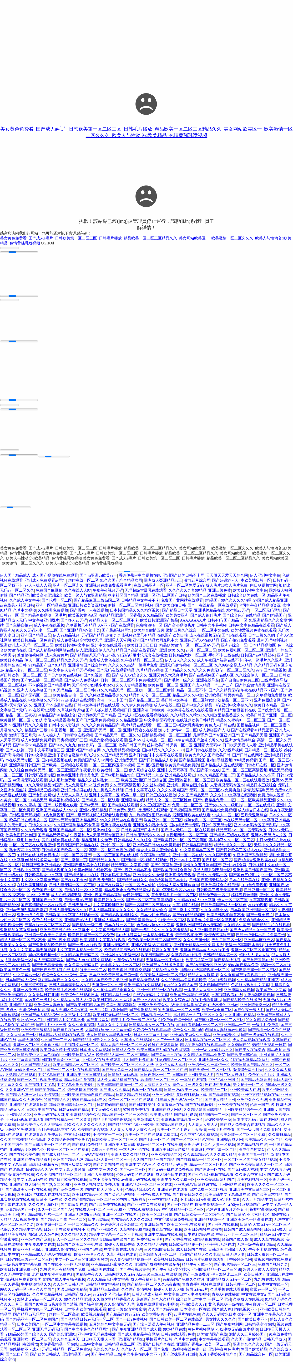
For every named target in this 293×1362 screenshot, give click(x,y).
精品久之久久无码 (72, 660)
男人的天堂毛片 (13, 825)
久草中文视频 (24, 610)
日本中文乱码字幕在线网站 (256, 1120)
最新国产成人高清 (237, 1239)
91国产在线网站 (110, 885)
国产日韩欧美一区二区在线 (47, 1145)
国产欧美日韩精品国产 (85, 1005)
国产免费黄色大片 (141, 920)
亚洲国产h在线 (90, 1249)
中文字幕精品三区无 (197, 850)
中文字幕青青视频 (24, 1060)
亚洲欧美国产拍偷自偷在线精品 (87, 1095)
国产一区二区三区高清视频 (244, 770)
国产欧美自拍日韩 (170, 605)
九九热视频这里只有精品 (135, 635)
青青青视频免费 (188, 935)
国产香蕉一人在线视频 (89, 610)
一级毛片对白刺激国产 (109, 1010)
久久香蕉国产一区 (21, 1035)
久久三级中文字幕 (76, 1015)
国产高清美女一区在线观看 (28, 1189)
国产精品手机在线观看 (271, 925)
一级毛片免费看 (265, 1025)
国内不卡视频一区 (43, 955)
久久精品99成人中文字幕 (195, 900)
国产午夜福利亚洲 (166, 865)
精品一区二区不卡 (191, 690)
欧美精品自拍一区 (68, 695)
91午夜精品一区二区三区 (142, 660)
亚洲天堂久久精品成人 (130, 1155)
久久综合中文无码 (250, 1174)
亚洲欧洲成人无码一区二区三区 (26, 645)
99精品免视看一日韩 (269, 1045)
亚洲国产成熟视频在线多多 (157, 1264)
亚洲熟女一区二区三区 (32, 1339)
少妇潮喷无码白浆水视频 (237, 1329)
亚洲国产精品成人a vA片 (57, 810)
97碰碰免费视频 (136, 1110)
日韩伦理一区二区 (241, 1284)
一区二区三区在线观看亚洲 (32, 845)
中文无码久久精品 (106, 1110)
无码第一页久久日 (107, 985)
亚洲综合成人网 (229, 1140)
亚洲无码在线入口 (49, 1115)
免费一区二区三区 (187, 805)
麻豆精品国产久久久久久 (59, 980)
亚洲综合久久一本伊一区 (209, 1065)
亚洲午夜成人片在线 (153, 1194)
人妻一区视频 (223, 1145)
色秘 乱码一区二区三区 (97, 745)
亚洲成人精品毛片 (109, 920)
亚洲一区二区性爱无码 (185, 585)
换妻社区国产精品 (123, 595)
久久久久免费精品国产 (100, 725)
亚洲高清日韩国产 (24, 765)
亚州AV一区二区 (31, 1020)
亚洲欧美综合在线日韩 (220, 885)
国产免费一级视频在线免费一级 (180, 1349)
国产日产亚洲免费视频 (95, 720)
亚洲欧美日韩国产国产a (253, 870)
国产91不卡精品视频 (30, 745)
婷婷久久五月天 (165, 950)
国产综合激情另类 (250, 685)
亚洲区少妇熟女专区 (150, 825)
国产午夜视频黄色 (135, 1269)
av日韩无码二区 (136, 895)
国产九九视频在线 (108, 1165)
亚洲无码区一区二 (36, 695)
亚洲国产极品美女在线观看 (86, 865)
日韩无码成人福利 (147, 1294)
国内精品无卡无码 (184, 825)
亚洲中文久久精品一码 (201, 705)
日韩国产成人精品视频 (243, 1229)
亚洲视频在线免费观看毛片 (108, 585)
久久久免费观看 (34, 830)
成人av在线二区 (167, 705)
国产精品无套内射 (144, 980)
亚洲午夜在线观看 (116, 825)
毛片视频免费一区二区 (80, 1045)
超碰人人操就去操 (119, 1244)
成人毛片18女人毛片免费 (227, 585)
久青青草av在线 (170, 1105)
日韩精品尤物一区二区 (188, 655)
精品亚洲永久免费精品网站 (127, 890)
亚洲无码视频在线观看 (24, 1120)
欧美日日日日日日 (142, 645)
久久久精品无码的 (151, 1244)
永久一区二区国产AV (55, 1209)
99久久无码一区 (13, 1289)
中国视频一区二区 (66, 730)
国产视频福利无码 (185, 810)
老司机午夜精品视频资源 (260, 605)
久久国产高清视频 (136, 1289)
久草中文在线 (185, 1339)
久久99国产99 (238, 1045)
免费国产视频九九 (273, 1264)
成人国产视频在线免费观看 (55, 575)
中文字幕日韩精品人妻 (110, 930)
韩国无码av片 (197, 1289)
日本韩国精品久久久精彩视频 (135, 610)
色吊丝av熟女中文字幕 (155, 925)
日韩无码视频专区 (40, 775)
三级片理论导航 (274, 680)
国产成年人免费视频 (81, 680)
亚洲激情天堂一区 (255, 1005)
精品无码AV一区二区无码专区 (241, 830)
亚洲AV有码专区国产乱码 (255, 825)
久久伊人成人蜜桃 (171, 1065)
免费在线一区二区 (47, 920)
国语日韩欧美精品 (72, 1289)
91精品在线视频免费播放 (38, 855)
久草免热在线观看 (129, 960)
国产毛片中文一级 (51, 1025)
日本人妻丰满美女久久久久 (112, 910)
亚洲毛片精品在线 (209, 610)
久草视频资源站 (70, 710)
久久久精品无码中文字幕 (108, 1279)
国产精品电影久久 (132, 880)
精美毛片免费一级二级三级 (134, 1020)
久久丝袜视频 (153, 785)
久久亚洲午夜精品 (240, 1015)
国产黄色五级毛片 (244, 875)
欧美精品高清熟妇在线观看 (127, 950)
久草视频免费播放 (271, 695)
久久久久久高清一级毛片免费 (133, 665)
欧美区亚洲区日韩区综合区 (144, 780)
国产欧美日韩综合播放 (172, 870)
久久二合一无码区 (168, 1040)
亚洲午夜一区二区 (116, 845)
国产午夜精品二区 (50, 1090)
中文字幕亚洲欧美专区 (76, 1085)
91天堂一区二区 (171, 920)
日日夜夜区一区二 (155, 1075)
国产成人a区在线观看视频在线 (143, 715)
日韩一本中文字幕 (185, 860)
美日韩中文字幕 (174, 700)
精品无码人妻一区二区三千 (108, 1160)
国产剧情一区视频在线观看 (144, 860)
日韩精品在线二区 (119, 1344)
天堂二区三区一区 (227, 940)
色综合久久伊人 (106, 1349)
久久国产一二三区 (56, 1040)
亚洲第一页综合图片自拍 (187, 785)
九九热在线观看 (267, 1279)
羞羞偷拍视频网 (30, 655)
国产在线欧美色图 (24, 1155)
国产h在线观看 (234, 635)
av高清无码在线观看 (30, 780)
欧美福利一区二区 (112, 770)
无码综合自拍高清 (34, 1010)
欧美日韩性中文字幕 (250, 590)
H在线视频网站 (128, 935)
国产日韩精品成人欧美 (158, 760)
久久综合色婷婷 (22, 770)
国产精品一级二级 (87, 925)
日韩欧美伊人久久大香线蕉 (40, 1125)
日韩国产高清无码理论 (208, 880)
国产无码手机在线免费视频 (170, 1169)
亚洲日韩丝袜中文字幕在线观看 (156, 755)
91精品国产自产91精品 (47, 665)
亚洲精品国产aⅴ (75, 1354)
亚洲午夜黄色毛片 (223, 1349)
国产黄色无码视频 (119, 1194)
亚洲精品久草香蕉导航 (19, 930)
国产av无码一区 (93, 805)
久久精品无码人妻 (172, 1165)
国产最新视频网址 (117, 630)
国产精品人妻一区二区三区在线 (160, 1070)
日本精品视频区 (262, 645)
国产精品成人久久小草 (256, 775)
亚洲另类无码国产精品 (97, 715)
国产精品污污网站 (53, 835)
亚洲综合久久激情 (148, 875)
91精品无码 (37, 800)
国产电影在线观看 (123, 805)
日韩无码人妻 (233, 1254)
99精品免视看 (245, 760)
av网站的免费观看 (20, 1130)
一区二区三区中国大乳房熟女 (178, 725)
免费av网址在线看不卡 (93, 870)
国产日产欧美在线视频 (63, 675)
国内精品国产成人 (171, 1125)
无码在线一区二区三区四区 (47, 925)
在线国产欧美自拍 (172, 635)
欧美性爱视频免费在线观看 (253, 630)
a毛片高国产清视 (63, 1304)
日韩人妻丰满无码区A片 (69, 985)
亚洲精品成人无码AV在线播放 (46, 1254)
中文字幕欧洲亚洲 (108, 905)
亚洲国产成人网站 (166, 1110)
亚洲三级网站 (163, 1095)
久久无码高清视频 (125, 785)
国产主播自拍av (18, 625)
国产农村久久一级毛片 (223, 805)
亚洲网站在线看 (231, 1184)
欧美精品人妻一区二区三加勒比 (123, 1055)
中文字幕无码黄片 (159, 720)
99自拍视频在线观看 (78, 700)
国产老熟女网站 (41, 795)
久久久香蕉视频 (81, 1025)
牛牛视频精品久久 (36, 1284)
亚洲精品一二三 (237, 1025)
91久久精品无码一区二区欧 (119, 690)
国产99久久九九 (62, 745)
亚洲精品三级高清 (104, 1289)
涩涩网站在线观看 (152, 810)
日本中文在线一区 (273, 1284)
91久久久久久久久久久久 (85, 1125)
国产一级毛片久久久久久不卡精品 (159, 930)
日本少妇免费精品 (155, 915)
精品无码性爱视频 (79, 1080)
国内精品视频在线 (56, 760)
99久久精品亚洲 (77, 1299)
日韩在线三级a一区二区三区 (29, 1259)
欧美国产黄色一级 (15, 970)
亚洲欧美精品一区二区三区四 (216, 1269)
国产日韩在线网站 (247, 755)
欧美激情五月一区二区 (158, 1254)
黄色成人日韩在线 (220, 725)
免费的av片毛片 (261, 1075)
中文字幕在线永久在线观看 (189, 710)
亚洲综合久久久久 (248, 1344)
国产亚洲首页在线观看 (146, 1204)
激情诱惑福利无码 (258, 790)
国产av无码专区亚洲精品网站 (73, 820)
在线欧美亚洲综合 (32, 885)
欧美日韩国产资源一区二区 (119, 1085)
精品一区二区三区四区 (208, 1165)
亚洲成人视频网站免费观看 (97, 1184)
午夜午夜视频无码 (108, 590)
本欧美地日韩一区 (256, 580)
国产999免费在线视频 (107, 1204)
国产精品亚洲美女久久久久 (96, 1040)
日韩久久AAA (40, 825)
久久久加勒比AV (214, 910)
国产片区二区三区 (217, 860)
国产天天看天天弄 (47, 965)
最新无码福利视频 (272, 640)
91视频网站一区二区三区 (187, 835)
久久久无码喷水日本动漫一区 (227, 1314)
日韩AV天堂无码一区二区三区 (265, 1224)
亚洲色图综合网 (267, 700)
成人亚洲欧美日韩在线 (209, 930)
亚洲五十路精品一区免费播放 (198, 945)
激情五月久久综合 (181, 630)
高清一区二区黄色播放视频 (112, 850)
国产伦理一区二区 (56, 600)
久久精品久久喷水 (185, 715)
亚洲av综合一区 (234, 645)
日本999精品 (98, 1219)
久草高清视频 (260, 900)
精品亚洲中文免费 (96, 840)
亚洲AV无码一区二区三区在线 (146, 1184)
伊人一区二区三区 (40, 660)
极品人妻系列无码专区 (212, 870)
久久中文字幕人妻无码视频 (32, 950)
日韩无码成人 (79, 905)
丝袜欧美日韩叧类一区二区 (169, 745)
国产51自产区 (16, 1354)
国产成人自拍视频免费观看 (89, 960)
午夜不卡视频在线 (263, 1249)
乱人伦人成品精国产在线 (118, 1080)
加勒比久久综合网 (43, 1234)
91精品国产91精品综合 (57, 715)
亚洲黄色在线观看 (172, 1189)
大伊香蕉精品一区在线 (59, 1344)
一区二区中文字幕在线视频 (64, 1324)
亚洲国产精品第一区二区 (70, 830)
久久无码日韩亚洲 (43, 995)
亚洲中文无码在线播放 (97, 1334)
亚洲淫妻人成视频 (239, 990)
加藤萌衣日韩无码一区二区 (72, 1105)
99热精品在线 (174, 1329)
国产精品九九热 (149, 775)
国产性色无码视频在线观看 (210, 1174)
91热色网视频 (52, 815)
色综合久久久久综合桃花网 (64, 975)
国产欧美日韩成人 (45, 1354)
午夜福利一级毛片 (155, 855)
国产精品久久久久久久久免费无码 (193, 670)
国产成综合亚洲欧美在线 (255, 860)
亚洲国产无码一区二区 (102, 730)
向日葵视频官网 (263, 585)
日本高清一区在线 (195, 1309)
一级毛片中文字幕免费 (22, 1264)
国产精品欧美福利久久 (120, 915)
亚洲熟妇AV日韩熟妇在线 (195, 1184)
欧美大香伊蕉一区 (156, 1314)
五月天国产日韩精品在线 (78, 845)
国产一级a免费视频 (132, 1319)
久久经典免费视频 (53, 610)
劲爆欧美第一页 (218, 1120)
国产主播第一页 (74, 860)
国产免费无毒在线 (166, 1055)
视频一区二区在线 (275, 965)
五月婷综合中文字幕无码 (110, 1324)
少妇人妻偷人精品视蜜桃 (53, 720)
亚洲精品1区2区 (18, 1115)
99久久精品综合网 (261, 1020)
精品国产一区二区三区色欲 (125, 1115)
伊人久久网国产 (41, 1289)
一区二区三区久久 (238, 670)
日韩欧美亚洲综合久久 (227, 1249)
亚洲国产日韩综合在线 (155, 1344)
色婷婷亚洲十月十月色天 (78, 775)
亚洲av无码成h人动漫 (82, 1214)
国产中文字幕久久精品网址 (87, 1329)
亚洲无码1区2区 (197, 1145)
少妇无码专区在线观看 (135, 1174)
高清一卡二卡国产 (112, 700)
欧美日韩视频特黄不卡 (226, 915)
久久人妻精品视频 (131, 685)
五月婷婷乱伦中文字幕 (57, 1130)
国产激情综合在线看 (17, 1174)
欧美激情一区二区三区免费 (243, 1135)
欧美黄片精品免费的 (182, 765)
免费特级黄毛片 (149, 1239)
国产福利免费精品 (87, 1145)
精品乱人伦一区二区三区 (150, 695)
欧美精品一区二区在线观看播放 (243, 780)
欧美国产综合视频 (92, 1130)
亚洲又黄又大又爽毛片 (168, 675)
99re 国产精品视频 (271, 670)
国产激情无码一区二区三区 (254, 970)
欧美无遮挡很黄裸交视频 (129, 970)
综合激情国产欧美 (82, 1090)
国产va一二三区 (133, 1169)
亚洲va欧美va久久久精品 (190, 1035)
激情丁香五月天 (22, 735)
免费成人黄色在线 (104, 660)
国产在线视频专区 (200, 1105)
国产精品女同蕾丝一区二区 (63, 1219)
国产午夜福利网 (229, 1324)
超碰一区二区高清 (64, 1314)
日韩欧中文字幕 (26, 870)
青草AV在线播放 (226, 1294)
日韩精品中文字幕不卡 (140, 600)
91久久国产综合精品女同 (121, 580)
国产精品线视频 (227, 960)
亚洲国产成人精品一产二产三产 (206, 685)
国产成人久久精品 (115, 1090)
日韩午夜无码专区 (217, 825)
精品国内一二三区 (214, 1115)
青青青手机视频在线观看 (203, 1284)
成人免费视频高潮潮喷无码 (79, 640)
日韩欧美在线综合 (102, 1269)
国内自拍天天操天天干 (104, 1189)
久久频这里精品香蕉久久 (106, 695)
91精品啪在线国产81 (118, 1239)
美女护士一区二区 (248, 1085)
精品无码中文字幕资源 (130, 865)
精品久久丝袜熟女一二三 (98, 780)
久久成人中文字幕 (24, 600)
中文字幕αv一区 (26, 975)
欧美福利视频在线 (64, 800)
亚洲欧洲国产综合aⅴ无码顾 (199, 925)
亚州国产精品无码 (68, 1160)
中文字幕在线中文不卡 (142, 1354)
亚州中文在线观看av (108, 645)
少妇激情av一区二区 (180, 730)
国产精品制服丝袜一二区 (42, 1214)
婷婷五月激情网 (244, 895)
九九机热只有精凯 (108, 790)
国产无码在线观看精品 (115, 670)
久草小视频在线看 (121, 1254)
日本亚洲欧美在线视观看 (85, 1309)
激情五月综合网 (197, 580)
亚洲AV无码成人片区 (269, 835)
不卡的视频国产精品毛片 (49, 685)
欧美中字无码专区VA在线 (173, 890)
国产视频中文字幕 (40, 1085)
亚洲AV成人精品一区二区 (150, 740)
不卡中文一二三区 (108, 1135)
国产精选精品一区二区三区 (199, 1160)
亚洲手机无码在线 (220, 1244)
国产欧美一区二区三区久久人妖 (127, 1065)
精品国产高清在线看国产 (137, 650)
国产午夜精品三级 (106, 1354)
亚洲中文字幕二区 (104, 795)
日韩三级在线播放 (161, 795)
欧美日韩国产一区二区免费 (91, 935)
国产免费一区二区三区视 (210, 1070)
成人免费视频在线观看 (251, 1040)
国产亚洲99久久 (104, 1229)
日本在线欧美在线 (244, 880)
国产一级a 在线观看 (84, 945)
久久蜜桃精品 (279, 1135)
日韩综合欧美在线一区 (246, 595)
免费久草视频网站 (121, 1005)
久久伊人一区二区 (136, 1349)
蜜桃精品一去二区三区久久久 (198, 1015)
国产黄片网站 (97, 1020)
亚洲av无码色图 (116, 945)
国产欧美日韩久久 (187, 1194)
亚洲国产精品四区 (36, 635)
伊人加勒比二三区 (226, 1274)
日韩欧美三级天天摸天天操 (219, 890)
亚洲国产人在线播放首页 (163, 965)
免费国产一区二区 (47, 890)
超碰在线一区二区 (83, 580)
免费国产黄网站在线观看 (182, 600)
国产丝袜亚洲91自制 (180, 1354)
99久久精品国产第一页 (216, 775)
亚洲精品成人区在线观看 (222, 765)
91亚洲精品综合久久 (83, 1115)
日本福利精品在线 (199, 1234)
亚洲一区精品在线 (51, 605)
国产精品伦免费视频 (219, 810)
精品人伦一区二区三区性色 (169, 800)
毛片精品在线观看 (136, 725)
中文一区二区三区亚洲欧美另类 (81, 1259)
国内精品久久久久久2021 (163, 750)
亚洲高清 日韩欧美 (149, 710)
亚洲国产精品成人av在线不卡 (204, 950)
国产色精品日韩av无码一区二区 (87, 1319)
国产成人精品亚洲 (220, 1100)
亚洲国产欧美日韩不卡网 (183, 575)
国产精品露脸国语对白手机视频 (205, 760)
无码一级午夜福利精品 (256, 1244)
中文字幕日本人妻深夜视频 (187, 1294)
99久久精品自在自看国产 (121, 820)
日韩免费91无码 (122, 810)
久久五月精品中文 (257, 1199)
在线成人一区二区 (90, 1209)
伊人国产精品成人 (15, 575)
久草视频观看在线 (227, 995)
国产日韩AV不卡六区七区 (247, 1214)
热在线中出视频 (218, 1085)
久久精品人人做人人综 (72, 1000)
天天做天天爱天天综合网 (227, 575)
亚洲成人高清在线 (60, 1249)
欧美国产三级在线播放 (207, 595)
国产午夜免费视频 (62, 940)
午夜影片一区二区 (260, 1304)
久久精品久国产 (236, 925)
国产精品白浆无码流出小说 (93, 655)
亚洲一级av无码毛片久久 (212, 1050)
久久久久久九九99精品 (187, 590)
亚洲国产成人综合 (24, 1184)
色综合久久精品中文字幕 (21, 1229)
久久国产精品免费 (163, 1309)
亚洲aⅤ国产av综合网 (83, 750)
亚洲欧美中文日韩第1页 (86, 1075)
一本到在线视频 (193, 1080)
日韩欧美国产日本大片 (140, 830)
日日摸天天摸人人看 (239, 745)
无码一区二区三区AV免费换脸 (215, 790)
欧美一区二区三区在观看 (68, 1150)
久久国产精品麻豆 (36, 1065)
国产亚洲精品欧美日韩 (47, 945)
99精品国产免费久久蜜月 (184, 1279)
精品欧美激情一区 (174, 645)
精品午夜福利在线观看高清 (203, 1045)
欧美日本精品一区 (269, 705)
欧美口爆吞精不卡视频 (59, 1050)
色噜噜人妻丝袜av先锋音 (225, 1030)
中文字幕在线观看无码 (123, 1249)
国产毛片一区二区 (154, 1140)
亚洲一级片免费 (30, 915)
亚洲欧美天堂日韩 (119, 1145)
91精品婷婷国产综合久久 (26, 1334)
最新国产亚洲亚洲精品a (41, 865)
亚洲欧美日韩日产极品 (170, 1150)
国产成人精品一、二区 (60, 1155)
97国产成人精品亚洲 (270, 600)
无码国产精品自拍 (96, 635)
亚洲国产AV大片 (78, 920)
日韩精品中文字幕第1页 (105, 1284)
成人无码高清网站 (49, 960)
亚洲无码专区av (226, 1035)
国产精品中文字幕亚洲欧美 (131, 1125)
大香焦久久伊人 (157, 1085)
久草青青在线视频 (186, 955)
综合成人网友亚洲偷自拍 (157, 850)
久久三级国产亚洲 (155, 805)
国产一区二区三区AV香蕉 (192, 1140)
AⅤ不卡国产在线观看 (116, 625)
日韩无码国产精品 (74, 1110)
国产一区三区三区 (246, 1115)
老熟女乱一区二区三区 (203, 820)
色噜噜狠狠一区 (149, 625)
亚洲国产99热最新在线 (53, 705)
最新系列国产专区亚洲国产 (216, 735)
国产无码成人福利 (242, 1169)
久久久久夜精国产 (172, 790)
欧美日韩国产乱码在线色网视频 (163, 1050)
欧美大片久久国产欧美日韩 (208, 755)
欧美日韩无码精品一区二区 (116, 1015)
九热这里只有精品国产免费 (63, 1269)
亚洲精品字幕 (20, 1005)
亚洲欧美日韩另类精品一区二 (229, 695)
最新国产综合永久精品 (155, 1299)
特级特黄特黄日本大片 (168, 880)
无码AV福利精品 (95, 1155)
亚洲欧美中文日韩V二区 (249, 1189)
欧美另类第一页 (199, 960)
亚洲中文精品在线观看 (163, 1234)
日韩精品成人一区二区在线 (152, 1025)
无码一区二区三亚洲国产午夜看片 (66, 770)
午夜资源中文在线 (40, 1244)
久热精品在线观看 (20, 1075)
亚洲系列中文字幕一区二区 (214, 1150)
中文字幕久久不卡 (43, 700)
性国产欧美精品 (254, 1349)
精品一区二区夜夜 (20, 715)
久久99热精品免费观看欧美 (184, 980)
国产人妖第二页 (18, 750)
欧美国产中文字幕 (271, 990)
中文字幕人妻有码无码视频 (72, 670)
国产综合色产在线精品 (241, 615)
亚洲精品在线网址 (180, 775)
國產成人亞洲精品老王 (163, 580)
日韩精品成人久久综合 (133, 840)
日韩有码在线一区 (259, 765)
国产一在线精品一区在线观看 (212, 605)
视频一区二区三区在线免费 (159, 1145)
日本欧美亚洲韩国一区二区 (253, 910)
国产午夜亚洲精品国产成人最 (137, 1329)
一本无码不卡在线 (134, 1150)
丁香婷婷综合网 (238, 1259)
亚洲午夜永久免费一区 (176, 1179)
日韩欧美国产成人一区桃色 (224, 905)
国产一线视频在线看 (60, 805)
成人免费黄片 (56, 655)
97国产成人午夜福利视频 (64, 1279)
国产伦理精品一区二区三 (235, 1264)
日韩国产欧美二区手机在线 (79, 1244)
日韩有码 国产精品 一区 (227, 620)
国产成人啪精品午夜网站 (138, 1334)
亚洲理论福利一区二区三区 (191, 780)
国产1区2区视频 (149, 765)
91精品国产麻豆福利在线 (235, 710)
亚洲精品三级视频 (43, 790)
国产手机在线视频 (223, 1224)
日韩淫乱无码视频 (24, 815)
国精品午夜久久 (89, 1274)
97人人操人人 (49, 735)
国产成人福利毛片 (205, 615)
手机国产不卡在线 (204, 770)
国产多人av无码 (74, 620)
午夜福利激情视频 (259, 995)
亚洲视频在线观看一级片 (182, 1120)
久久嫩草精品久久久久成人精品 (209, 1155)
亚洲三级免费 (219, 590)
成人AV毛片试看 (226, 1199)
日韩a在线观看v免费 (178, 1334)
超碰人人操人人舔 (254, 955)
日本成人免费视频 (95, 1050)
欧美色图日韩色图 (20, 835)
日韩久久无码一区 (212, 875)
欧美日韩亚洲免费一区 (19, 1269)
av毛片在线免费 (187, 1314)
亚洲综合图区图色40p (27, 1150)
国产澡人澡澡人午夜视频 (154, 1324)
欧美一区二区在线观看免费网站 (151, 1135)
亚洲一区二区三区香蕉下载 (254, 950)
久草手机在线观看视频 (229, 1289)
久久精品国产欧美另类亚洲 (165, 615)
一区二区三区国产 (76, 855)
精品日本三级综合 (261, 785)
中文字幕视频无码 (275, 1169)
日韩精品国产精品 (197, 845)
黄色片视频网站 (201, 1329)
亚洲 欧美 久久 (171, 650)
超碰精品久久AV (39, 1169)
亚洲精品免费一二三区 (195, 1324)
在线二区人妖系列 (231, 1075)
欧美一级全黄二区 (217, 1010)
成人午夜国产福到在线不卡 (220, 660)
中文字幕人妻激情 (70, 1169)
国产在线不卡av (74, 880)
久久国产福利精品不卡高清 (76, 825)
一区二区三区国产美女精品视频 (250, 1160)
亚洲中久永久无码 (274, 895)
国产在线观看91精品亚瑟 (252, 730)
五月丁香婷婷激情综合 (218, 1354)
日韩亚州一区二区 (259, 890)
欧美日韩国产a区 (155, 955)
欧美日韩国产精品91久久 (252, 1065)
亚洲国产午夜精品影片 (32, 1160)
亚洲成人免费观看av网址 (45, 580)
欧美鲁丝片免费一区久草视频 (212, 920)
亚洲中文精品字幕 (163, 1199)
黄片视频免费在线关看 (60, 840)
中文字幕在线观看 (214, 1339)
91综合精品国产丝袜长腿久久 (198, 740)
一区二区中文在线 (213, 630)
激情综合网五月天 (247, 1070)
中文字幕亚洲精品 (274, 820)
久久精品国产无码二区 (80, 955)
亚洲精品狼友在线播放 (142, 730)
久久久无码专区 (196, 940)
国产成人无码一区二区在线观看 (187, 830)
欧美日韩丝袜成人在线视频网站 (43, 1194)
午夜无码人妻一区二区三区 (163, 975)
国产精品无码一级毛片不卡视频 (32, 1095)
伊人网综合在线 (142, 770)
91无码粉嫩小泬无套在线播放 (142, 655)
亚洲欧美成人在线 (245, 1090)
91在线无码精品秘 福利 (249, 1060)
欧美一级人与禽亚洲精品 (85, 595)
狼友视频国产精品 (214, 985)
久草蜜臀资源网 (34, 985)
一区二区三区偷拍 (159, 690)
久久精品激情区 (129, 720)
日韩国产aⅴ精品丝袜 (258, 655)
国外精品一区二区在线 (263, 750)
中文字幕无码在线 (32, 1179)
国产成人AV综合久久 (129, 675)
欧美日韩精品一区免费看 (34, 640)
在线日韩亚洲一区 (149, 585)
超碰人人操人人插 (168, 1289)
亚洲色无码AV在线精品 (199, 640)
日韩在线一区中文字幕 (83, 890)
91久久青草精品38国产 (44, 785)
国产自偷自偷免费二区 (240, 680)
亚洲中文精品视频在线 (260, 1095)
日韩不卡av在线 (49, 1199)
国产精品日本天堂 (177, 610)
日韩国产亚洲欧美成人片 (193, 1075)
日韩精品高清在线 (259, 1324)
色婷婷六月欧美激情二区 (121, 1224)
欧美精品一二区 (214, 1090)
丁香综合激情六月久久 (76, 755)
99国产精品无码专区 (89, 1100)
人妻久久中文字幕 (112, 1025)
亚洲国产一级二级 (47, 900)
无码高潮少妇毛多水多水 (93, 685)
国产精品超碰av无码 (123, 1314)
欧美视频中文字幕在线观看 (103, 940)
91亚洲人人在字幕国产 (32, 690)
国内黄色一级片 (38, 1000)
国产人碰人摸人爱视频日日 (108, 710)
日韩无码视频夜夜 (43, 1165)
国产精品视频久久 (56, 870)
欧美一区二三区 (217, 1344)
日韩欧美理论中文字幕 (44, 875)
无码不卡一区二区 (29, 1070)
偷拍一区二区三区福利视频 (131, 605)
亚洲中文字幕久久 (237, 705)
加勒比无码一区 (18, 960)
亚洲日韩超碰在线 (76, 790)
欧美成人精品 (161, 1115)
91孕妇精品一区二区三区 (176, 1060)
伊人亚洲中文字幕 (265, 575)
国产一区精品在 (180, 1204)
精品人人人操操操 (203, 975)
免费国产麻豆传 (49, 590)
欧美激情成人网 (146, 1120)
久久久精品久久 (74, 1234)
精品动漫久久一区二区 (233, 845)
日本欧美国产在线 (41, 1110)
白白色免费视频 (254, 885)
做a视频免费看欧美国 (23, 1279)
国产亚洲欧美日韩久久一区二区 (256, 1165)
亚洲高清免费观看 (180, 875)
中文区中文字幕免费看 (40, 880)
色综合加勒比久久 (254, 920)
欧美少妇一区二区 (51, 1224)
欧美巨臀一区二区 (15, 720)
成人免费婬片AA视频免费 (86, 785)
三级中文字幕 (91, 1344)
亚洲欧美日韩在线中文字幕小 (64, 930)
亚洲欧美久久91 (193, 1304)
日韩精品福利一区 (116, 995)
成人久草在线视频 (269, 1239)
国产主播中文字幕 (183, 910)
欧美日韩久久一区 (109, 900)
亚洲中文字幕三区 (140, 1165)
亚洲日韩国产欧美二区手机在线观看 (175, 1224)
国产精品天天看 (254, 735)
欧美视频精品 (92, 1314)
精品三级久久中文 (187, 695)
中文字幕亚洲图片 (43, 620)
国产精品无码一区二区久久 (117, 735)
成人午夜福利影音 (146, 1279)
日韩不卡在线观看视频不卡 (66, 1229)
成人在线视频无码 (204, 635)
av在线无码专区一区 (22, 760)
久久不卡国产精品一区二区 (59, 1174)
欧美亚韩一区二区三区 (163, 820)
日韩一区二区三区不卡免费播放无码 (131, 680)
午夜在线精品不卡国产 (260, 690)
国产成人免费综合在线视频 (243, 1125)
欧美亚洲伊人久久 (89, 1254)
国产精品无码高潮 (256, 1080)
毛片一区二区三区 (15, 900)
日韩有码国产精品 (112, 1105)
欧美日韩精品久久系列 (112, 1000)
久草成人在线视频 (136, 1040)
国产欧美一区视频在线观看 (64, 765)
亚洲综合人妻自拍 (49, 1005)
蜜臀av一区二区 (263, 1289)
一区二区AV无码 (205, 645)
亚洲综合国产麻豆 (36, 1239)
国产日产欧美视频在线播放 (55, 970)
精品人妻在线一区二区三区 (123, 1045)
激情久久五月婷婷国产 (202, 865)
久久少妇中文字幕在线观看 (233, 795)
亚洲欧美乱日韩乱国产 (216, 1179)
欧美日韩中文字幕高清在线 (227, 1194)
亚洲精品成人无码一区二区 (229, 1279)
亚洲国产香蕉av (189, 1344)
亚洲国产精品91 (130, 1339)
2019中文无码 (37, 895)
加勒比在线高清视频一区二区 (205, 970)
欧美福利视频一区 (252, 1179)
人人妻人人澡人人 (72, 795)
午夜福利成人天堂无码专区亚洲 (97, 835)
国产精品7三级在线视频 (229, 835)
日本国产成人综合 (20, 980)
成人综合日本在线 (253, 810)
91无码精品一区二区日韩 (74, 690)
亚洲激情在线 (132, 800)
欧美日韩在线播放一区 (28, 820)
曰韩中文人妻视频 (64, 725)
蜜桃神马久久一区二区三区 (231, 840)
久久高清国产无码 (119, 1304)
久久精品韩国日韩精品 (202, 1110)
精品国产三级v (37, 730)
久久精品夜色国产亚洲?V (68, 1140)
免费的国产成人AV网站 (93, 760)
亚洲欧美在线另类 (233, 1105)
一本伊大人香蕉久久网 (203, 990)
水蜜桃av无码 (237, 610)
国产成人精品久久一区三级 (252, 930)
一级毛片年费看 (221, 1130)
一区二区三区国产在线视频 (116, 855)
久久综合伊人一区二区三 (256, 675)
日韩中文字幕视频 (211, 625)
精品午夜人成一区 (197, 1264)
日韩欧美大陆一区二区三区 (114, 1140)
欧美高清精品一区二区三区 (76, 1065)
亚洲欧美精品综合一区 (242, 1110)
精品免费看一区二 (214, 895)
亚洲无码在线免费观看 (143, 985)
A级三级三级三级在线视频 (158, 1274)
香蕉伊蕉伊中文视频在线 (140, 575)
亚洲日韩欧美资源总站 (87, 605)
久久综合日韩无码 (68, 1284)
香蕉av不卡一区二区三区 (237, 1234)
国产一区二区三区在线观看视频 (73, 1070)
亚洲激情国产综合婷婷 (87, 665)
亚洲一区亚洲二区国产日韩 (163, 595)
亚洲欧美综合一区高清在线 (249, 1219)
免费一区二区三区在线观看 (131, 1100)
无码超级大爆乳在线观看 (146, 590)
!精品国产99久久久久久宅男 (228, 600)
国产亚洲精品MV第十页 (80, 630)
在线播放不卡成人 (24, 1349)
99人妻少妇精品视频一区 (131, 1259)
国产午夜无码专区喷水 (171, 1269)
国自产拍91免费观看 (238, 640)
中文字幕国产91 (51, 1075)
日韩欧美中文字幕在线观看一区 (72, 915)
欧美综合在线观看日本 (80, 995)
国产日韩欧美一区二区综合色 (199, 1214)
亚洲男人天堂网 (117, 640)
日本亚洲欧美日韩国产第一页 (114, 975)
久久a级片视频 (230, 750)
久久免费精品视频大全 (121, 750)
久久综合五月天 (66, 1339)
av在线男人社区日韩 (17, 605)
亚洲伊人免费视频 (98, 1174)
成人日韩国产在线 (191, 1249)
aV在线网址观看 (42, 710)
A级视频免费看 (26, 1219)
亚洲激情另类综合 (240, 740)
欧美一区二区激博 (157, 1214)
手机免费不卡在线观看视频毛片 (134, 1209)
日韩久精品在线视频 (133, 1095)
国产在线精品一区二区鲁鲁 (68, 1120)
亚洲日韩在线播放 (201, 750)
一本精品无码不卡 (158, 935)
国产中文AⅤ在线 (147, 1000)
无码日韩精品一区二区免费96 (66, 1349)
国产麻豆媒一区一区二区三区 (219, 1020)
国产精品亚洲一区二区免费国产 (32, 1319)
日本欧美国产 (28, 1324)
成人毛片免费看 (62, 780)
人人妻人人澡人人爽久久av (132, 1130)
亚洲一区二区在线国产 (121, 1214)
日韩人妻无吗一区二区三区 (72, 885)
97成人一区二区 (225, 815)
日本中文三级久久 (102, 1169)
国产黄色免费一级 (68, 1189)
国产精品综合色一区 (256, 1354)
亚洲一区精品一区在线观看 (159, 990)
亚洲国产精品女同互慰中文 (155, 640)
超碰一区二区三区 (201, 650)
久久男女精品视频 (47, 1294)
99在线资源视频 (221, 980)
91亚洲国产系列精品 (250, 855)
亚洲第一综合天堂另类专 (45, 935)
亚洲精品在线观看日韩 (28, 1105)
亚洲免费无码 (126, 760)
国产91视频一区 (96, 675)
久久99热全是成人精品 (233, 665)
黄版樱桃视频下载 (191, 1095)
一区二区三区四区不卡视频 (112, 765)
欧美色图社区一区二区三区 (241, 650)
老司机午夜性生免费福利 (53, 1274)
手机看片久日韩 (159, 1339)
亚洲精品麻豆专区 (259, 940)
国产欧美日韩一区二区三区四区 (180, 840)
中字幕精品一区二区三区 (183, 1209)
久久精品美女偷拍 (151, 910)
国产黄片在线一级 (68, 1030)
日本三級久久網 (261, 635)
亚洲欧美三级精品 (36, 1030)
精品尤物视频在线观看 (108, 740)
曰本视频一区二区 (156, 1015)
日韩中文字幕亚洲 (40, 755)
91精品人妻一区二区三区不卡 (113, 620)
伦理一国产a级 (262, 1105)
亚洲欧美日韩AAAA (77, 1055)
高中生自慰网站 (252, 1150)
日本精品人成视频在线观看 (61, 1035)
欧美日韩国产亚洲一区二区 (269, 715)
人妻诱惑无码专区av (227, 785)
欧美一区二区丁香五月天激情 (181, 1130)
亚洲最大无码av (207, 745)
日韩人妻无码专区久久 (68, 910)
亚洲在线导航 (207, 680)
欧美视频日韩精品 (168, 1259)
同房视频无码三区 (72, 740)
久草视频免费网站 (135, 1229)
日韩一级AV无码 (78, 900)
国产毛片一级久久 (179, 680)
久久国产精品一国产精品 (154, 1160)
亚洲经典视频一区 (209, 1219)
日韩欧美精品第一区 (186, 1244)
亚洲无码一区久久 (213, 1060)
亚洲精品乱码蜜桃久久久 (112, 1264)
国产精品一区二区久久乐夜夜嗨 (153, 1284)
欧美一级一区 (132, 795)
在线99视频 (257, 905)
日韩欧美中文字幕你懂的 (38, 1055)
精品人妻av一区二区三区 (26, 670)
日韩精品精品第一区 (220, 955)
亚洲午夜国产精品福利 (102, 895)
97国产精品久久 (57, 1100)
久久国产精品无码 (112, 755)
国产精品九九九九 (104, 860)
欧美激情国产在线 (212, 1334)
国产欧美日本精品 (267, 1194)
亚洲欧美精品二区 (166, 1155)
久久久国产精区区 (43, 1204)
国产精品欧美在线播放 (242, 1000)
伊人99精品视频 (66, 635)
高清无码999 (28, 1040)
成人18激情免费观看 (38, 740)
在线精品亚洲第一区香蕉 (120, 615)
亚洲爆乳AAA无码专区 (120, 955)
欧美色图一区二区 (163, 685)
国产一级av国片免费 (254, 1130)
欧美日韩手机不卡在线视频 (68, 990)
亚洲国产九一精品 (253, 1155)
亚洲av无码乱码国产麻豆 (26, 910)
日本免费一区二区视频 (208, 1189)
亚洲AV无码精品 (93, 810)
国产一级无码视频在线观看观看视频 (96, 815)
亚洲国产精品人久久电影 (199, 1254)
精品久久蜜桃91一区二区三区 (241, 720)
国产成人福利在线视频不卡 (235, 1309)
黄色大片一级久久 (187, 1085)
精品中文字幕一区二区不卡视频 (115, 1234)
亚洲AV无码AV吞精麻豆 (151, 945)
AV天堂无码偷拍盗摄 (188, 1005)
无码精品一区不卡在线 (165, 960)
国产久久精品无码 (223, 690)
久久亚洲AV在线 (19, 1090)
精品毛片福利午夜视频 (112, 1120)
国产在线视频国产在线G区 (211, 675)
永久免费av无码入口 (81, 965)
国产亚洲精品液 (142, 1010)
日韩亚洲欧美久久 (153, 1005)
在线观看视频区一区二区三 (199, 1025)
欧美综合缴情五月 (149, 630)
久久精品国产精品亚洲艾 (258, 980)
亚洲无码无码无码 (47, 1329)
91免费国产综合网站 (175, 1020)
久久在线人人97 (77, 590)
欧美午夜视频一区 (210, 1204)
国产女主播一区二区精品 (42, 680)
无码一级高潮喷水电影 (244, 945)
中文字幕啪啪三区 (49, 750)
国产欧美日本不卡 (252, 1319)
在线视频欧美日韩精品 (195, 720)
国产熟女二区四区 (56, 1184)
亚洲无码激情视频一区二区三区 (186, 665)
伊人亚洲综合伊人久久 (95, 650)
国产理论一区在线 (210, 1169)
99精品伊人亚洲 (165, 970)
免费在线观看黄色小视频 (157, 1304)
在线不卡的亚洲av (206, 1000)
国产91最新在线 (74, 1204)
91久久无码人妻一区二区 (37, 630)
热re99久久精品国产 (180, 985)
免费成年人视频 (271, 795)
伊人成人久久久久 (180, 660)
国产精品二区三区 (144, 700)
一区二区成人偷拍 (140, 885)
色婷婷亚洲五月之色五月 (227, 1209)
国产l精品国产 (274, 615)
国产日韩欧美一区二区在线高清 (176, 1319)
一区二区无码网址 (266, 610)
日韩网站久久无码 (119, 1274)
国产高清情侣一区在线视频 (43, 905)
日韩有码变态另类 (116, 875)
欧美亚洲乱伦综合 (28, 1249)
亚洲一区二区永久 (68, 585)
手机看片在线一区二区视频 (40, 1309)
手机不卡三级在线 (223, 655)
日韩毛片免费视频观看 (205, 1259)
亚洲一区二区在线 (187, 855)
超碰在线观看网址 (163, 1045)
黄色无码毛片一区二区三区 (174, 895)
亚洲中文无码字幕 (172, 770)
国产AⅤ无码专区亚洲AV (206, 965)
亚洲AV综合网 (234, 865)
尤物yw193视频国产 (244, 1204)
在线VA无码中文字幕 (150, 995)
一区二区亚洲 (219, 1299)
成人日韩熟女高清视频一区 (109, 1035)
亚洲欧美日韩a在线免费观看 (156, 845)
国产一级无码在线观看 (260, 1035)
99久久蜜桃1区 (29, 805)
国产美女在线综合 (250, 1050)
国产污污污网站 (102, 880)
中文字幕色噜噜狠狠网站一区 (34, 860)
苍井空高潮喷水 (262, 1209)
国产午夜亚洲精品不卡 (132, 870)
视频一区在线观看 (147, 1090)
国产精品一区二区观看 (100, 800)
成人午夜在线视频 (49, 625)
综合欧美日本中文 (191, 1299)
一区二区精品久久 (83, 1224)
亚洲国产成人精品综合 (40, 1015)
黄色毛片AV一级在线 (226, 1304)
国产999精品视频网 (188, 915)
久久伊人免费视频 (136, 705)
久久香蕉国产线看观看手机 (243, 975)
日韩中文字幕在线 (140, 790)
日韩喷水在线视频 (77, 735)
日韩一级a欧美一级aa (181, 1090)
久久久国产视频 (218, 855)
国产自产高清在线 (257, 960)
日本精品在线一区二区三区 (208, 1040)
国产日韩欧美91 (142, 1105)
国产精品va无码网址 (30, 1314)
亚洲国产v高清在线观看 (190, 995)
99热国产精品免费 (243, 965)
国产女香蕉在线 (178, 1239)
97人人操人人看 (38, 585)
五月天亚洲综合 (254, 815)
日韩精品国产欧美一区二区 (64, 850)
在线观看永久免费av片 (43, 1135)
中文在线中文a (253, 1294)
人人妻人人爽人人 (203, 1125)
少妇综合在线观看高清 (152, 1030)
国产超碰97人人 (225, 580)
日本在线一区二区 (119, 925)
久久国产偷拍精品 (79, 1199)
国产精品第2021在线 (81, 875)
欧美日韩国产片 (131, 745)
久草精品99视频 (149, 670)
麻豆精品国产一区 (20, 1209)
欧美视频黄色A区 (83, 615)
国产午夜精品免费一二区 (214, 800)
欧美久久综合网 (176, 1000)
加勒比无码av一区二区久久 (39, 1299)
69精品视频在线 (206, 1239)
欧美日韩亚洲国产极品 (159, 620)
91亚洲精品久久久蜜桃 (28, 725)
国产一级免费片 (259, 915)
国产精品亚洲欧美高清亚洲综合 (36, 595)
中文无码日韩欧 (77, 1135)
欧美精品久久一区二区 (264, 1140)
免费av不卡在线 (104, 1150)
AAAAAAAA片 (193, 620)
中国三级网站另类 (76, 1165)
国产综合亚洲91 (62, 1334)
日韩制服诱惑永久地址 (145, 835)
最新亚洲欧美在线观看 (191, 815)
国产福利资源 (185, 1115)
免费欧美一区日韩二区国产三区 (155, 940)
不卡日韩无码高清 (195, 1199)
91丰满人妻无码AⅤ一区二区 (179, 1100)
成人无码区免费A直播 (69, 1010)
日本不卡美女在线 (104, 1179)
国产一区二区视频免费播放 (40, 1080)
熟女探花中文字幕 (24, 850)
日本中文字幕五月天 (151, 1035)
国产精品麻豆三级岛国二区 (97, 600)
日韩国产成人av (77, 1294)
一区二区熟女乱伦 (204, 700)
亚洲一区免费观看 (28, 990)
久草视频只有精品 (81, 625)
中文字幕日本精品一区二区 (79, 950)
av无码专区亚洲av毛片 (111, 1294)
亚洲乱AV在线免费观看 (101, 1060)
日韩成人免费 (123, 1050)
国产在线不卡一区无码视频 (66, 1264)
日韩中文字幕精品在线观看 (251, 625)
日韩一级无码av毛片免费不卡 (260, 935)
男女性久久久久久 (220, 1319)
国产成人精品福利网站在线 (51, 650)
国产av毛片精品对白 (118, 775)
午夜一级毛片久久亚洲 (263, 660)
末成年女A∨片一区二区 (120, 965)
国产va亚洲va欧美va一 (98, 575)
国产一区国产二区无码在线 (148, 905)
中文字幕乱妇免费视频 (173, 1219)
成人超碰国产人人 (214, 730)
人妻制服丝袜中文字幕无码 (108, 1030)
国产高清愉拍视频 (223, 1095)
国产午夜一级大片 (249, 1010)
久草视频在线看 (185, 905)
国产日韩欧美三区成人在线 (239, 850)
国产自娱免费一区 (117, 1070)
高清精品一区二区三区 (159, 1080)
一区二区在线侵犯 (259, 805)
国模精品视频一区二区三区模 (261, 725)
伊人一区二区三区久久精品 (76, 1239)
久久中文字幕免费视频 (199, 1135)
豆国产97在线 (36, 1304)
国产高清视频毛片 (179, 625)
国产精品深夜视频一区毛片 (43, 615)
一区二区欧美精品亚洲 (256, 800)
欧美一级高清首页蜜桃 (127, 1309)
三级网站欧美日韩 (159, 1249)
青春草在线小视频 (167, 1229)
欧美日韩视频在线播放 (203, 1229)
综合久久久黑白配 (187, 1030)
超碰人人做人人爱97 (260, 1269)
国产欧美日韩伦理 (242, 1055)
